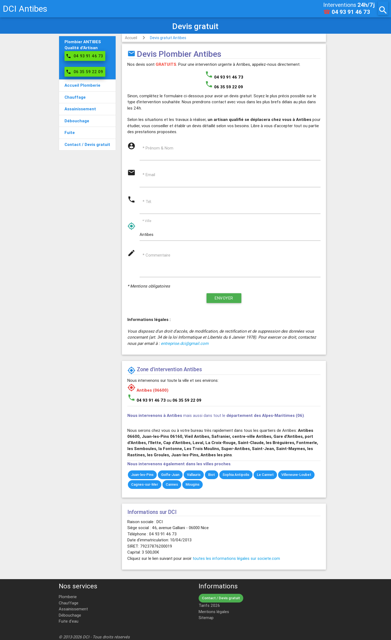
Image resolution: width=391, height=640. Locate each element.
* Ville (147, 221)
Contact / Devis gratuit (221, 598)
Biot (211, 474)
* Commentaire (156, 255)
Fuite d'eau (68, 621)
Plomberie (68, 596)
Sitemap (206, 617)
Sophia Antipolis (236, 474)
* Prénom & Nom (158, 148)
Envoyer (224, 298)
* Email (149, 174)
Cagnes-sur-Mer (144, 484)
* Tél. (147, 201)
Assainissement (73, 608)
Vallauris (194, 474)
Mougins (192, 484)
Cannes (172, 484)
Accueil (131, 37)
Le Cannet (265, 474)
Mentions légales (214, 611)
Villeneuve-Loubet (296, 474)
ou (184, 400)
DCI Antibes (25, 8)
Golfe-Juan (170, 474)
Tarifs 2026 (209, 605)
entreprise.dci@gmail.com (184, 343)
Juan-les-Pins (142, 474)
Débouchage (70, 615)
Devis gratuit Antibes (168, 37)
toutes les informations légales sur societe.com (236, 558)
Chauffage (68, 602)
